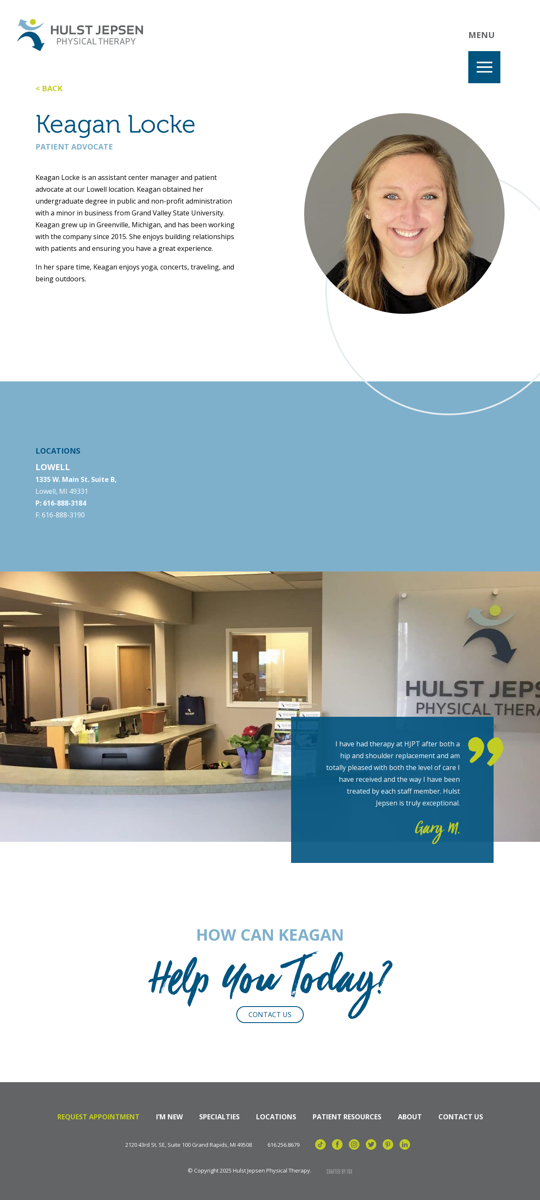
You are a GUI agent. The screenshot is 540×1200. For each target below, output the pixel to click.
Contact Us (270, 1014)
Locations (276, 1116)
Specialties (219, 1116)
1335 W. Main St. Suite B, (76, 479)
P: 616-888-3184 (60, 503)
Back (52, 88)
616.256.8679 (283, 1145)
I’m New (169, 1116)
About (410, 1116)
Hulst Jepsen (80, 35)
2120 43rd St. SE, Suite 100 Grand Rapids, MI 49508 (188, 1145)
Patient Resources (347, 1116)
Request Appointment (98, 1116)
